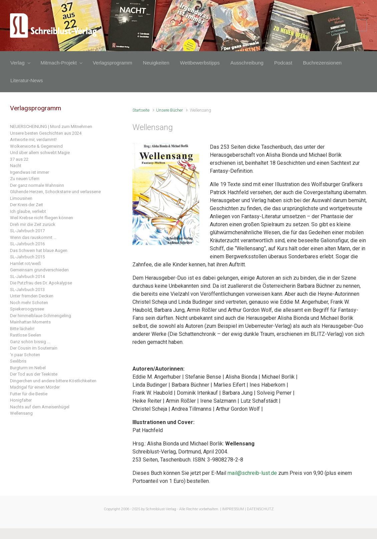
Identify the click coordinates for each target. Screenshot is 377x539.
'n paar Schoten (25, 354)
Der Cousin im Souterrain (33, 348)
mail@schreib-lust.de (252, 473)
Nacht (15, 165)
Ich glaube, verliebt (28, 211)
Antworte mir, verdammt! (33, 139)
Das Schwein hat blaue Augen (38, 250)
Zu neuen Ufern (24, 178)
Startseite (140, 110)
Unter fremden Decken (31, 295)
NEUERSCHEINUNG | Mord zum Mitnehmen (51, 126)
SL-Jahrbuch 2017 (27, 230)
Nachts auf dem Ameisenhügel (39, 406)
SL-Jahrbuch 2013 (27, 289)
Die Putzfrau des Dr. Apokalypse (41, 282)
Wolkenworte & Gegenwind (36, 146)
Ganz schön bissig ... (30, 341)
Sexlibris (18, 361)
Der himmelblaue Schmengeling (40, 315)
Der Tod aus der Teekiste (33, 374)
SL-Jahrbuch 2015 (27, 256)
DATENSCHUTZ (260, 509)
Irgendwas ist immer (29, 172)
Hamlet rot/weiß (25, 263)
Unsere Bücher (169, 110)
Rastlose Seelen (25, 335)
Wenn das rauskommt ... (33, 237)
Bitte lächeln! (22, 328)
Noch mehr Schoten (29, 302)
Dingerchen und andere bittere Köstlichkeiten (53, 380)
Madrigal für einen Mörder (35, 387)
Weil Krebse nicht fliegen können (41, 217)
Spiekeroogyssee (27, 308)
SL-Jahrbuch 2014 (27, 276)
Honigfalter (21, 400)
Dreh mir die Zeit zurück (32, 224)
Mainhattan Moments (30, 321)
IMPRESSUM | (234, 509)
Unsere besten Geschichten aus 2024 (45, 133)
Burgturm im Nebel (28, 367)
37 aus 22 (19, 159)
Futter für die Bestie (28, 393)
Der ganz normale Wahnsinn (37, 185)
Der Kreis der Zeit (26, 204)
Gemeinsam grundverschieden (39, 269)
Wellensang (21, 413)
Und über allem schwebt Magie (40, 152)
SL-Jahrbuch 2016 (27, 243)
